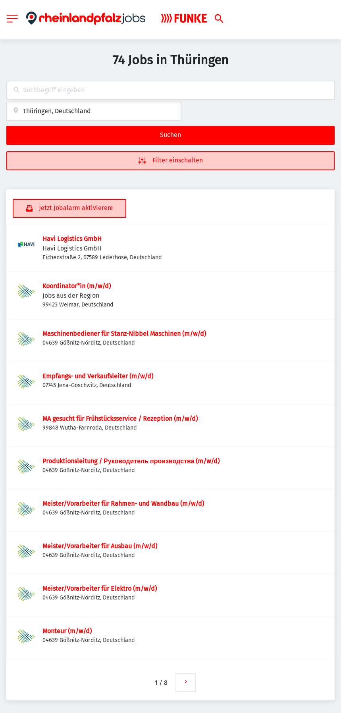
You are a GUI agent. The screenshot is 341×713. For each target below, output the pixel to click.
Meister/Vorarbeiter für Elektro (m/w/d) (99, 588)
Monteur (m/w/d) (67, 631)
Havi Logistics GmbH (72, 239)
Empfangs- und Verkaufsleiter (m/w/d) (97, 376)
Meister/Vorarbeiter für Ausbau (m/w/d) (99, 546)
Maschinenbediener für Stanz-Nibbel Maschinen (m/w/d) (124, 333)
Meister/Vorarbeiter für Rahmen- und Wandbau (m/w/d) (123, 503)
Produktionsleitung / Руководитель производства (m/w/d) (131, 461)
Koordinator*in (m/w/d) (76, 286)
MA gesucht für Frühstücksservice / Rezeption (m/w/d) (120, 418)
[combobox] (170, 90)
